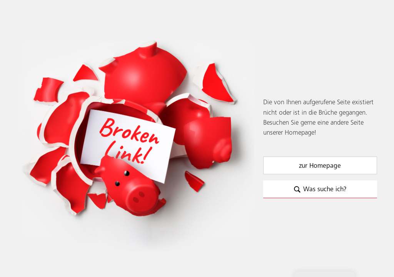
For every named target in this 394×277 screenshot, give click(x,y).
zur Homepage (320, 165)
